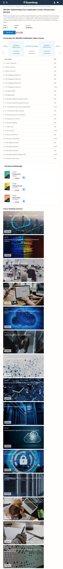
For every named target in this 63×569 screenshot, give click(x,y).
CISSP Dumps (31, 555)
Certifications (19, 6)
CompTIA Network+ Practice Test (31, 503)
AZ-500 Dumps (31, 553)
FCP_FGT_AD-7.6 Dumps (31, 557)
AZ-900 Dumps (31, 544)
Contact (31, 496)
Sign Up (31, 467)
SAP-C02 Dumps (31, 531)
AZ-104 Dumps (31, 523)
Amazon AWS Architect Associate (32, 511)
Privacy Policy (31, 560)
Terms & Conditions (31, 563)
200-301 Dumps (31, 524)
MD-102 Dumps (31, 548)
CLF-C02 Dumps (31, 551)
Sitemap (31, 491)
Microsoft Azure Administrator (31, 506)
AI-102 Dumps (31, 537)
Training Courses (11, 6)
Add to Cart (10, 32)
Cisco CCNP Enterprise (31, 510)
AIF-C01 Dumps (31, 535)
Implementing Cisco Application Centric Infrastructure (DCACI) (36, 6)
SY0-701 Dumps (31, 521)
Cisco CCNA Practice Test (31, 508)
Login (31, 486)
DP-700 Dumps (31, 530)
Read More (51, 431)
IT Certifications (31, 488)
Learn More (31, 471)
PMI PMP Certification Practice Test (31, 513)
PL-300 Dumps (31, 543)
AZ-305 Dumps (31, 533)
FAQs (31, 493)
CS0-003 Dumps (31, 550)
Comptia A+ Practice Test (31, 504)
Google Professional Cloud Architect (31, 515)
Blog (31, 495)
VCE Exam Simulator (27, 448)
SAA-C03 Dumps (31, 526)
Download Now (26, 412)
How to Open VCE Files (31, 445)
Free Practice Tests (31, 490)
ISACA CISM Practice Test (31, 517)
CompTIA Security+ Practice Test (31, 501)
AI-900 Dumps (31, 528)
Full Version (31, 474)
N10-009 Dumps (31, 541)
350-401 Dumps (31, 546)
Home (4, 6)
